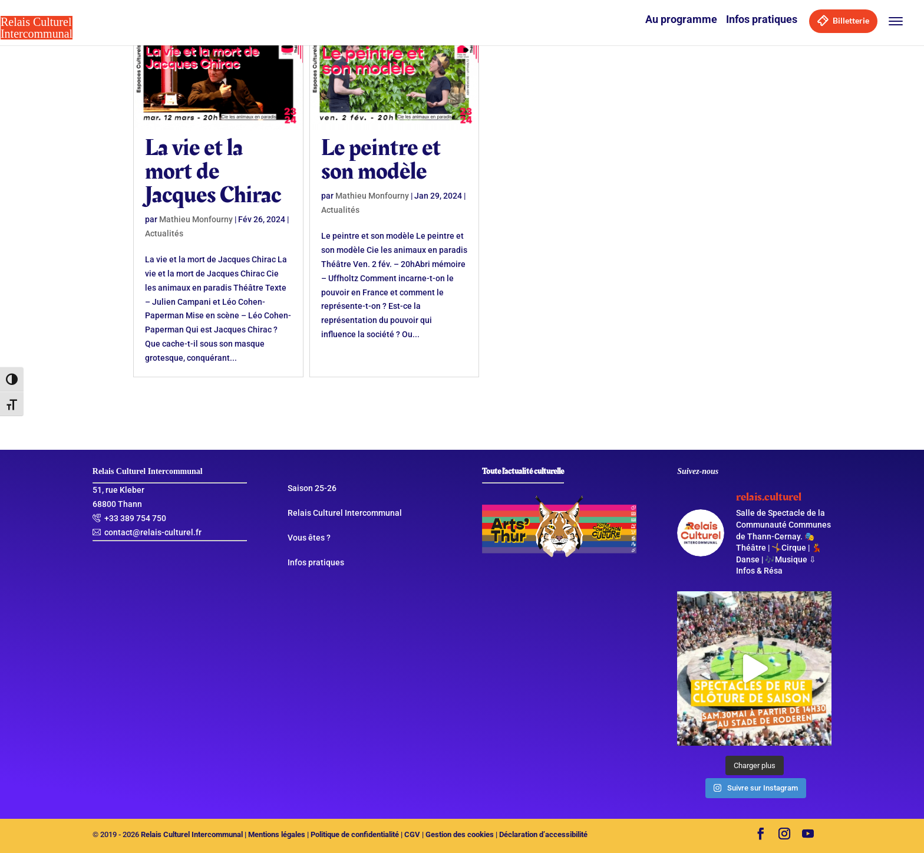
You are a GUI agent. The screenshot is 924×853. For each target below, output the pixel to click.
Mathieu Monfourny (196, 219)
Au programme (681, 19)
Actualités (164, 233)
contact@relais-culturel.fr (153, 532)
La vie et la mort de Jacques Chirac (213, 171)
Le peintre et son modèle (381, 159)
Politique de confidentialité (355, 834)
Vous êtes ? (309, 537)
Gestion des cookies (459, 834)
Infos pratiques (761, 19)
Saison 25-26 (312, 488)
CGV (412, 834)
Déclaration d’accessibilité (543, 834)
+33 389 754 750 (135, 518)
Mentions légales (276, 834)
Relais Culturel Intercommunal (345, 513)
